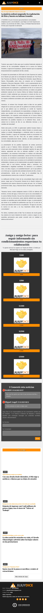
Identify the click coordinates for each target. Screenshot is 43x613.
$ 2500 (21, 350)
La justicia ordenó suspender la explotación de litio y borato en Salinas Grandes (20, 15)
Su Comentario (7, 429)
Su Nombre (6, 422)
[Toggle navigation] (39, 2)
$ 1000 (21, 325)
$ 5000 (21, 376)
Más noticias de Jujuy (21, 576)
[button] (28, 2)
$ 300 (21, 274)
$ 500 (21, 299)
